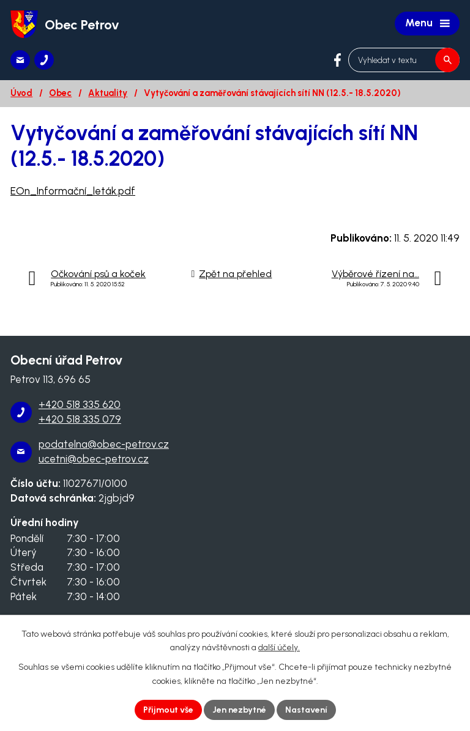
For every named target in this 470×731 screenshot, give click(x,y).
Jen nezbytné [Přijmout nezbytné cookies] (239, 710)
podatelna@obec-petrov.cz (104, 444)
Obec (60, 92)
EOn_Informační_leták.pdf (72, 191)
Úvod (21, 92)
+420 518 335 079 (80, 419)
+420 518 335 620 (80, 404)
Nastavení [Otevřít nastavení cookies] (306, 710)
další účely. (279, 648)
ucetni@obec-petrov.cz (94, 459)
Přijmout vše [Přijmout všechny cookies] (168, 710)
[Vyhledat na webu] (404, 60)
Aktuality (107, 92)
